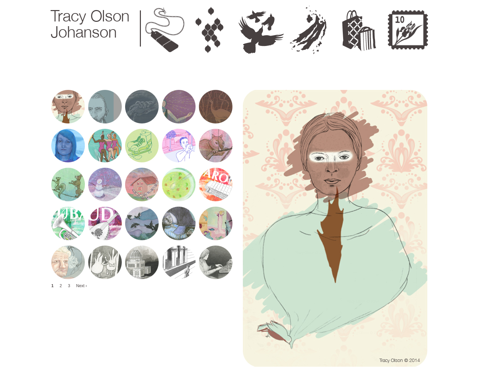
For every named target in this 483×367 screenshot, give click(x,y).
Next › (81, 285)
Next (437, 4)
